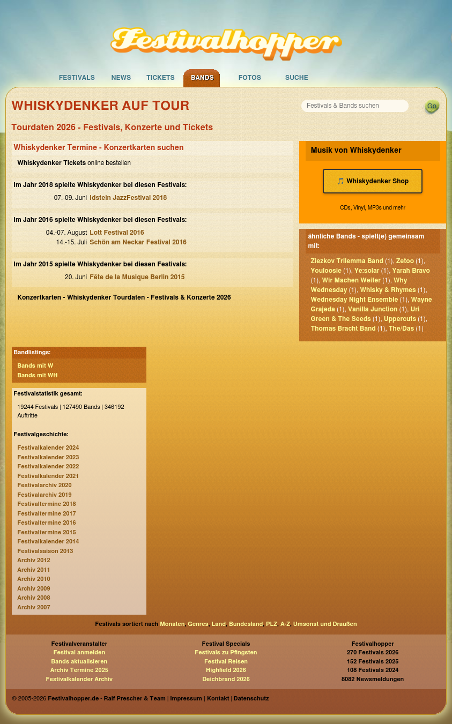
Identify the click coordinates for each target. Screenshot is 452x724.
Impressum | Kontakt (199, 698)
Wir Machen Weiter (351, 280)
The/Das (401, 328)
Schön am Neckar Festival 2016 (138, 242)
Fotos (250, 77)
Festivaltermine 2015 (46, 532)
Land (219, 624)
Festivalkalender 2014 (48, 541)
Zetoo (405, 261)
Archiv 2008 (33, 598)
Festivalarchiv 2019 (44, 495)
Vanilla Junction (373, 309)
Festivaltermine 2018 (46, 504)
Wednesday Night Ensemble (354, 299)
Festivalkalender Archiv (79, 679)
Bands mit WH (37, 375)
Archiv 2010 (33, 579)
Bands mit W (35, 366)
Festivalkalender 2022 (48, 466)
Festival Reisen (226, 662)
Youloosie (326, 270)
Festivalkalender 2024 (48, 448)
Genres (198, 624)
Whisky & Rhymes (388, 290)
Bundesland (246, 624)
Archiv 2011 (33, 570)
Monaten (172, 624)
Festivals (77, 77)
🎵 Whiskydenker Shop (373, 181)
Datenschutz (251, 698)
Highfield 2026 (226, 670)
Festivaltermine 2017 (46, 514)
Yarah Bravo (411, 270)
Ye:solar (367, 270)
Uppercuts (400, 319)
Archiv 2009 (33, 589)
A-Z (285, 624)
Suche (296, 77)
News (121, 77)
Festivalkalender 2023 (48, 457)
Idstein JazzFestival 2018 (128, 198)
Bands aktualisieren (79, 662)
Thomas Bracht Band (343, 328)
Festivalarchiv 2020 (44, 485)
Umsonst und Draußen (325, 624)
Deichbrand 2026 (226, 679)
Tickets (160, 77)
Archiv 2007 (33, 607)
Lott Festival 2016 (117, 232)
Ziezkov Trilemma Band (347, 261)
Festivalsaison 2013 (45, 551)
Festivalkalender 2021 (48, 476)
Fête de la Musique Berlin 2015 (137, 277)
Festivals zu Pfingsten (226, 652)
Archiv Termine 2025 (79, 670)
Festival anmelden (79, 652)
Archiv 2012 (33, 560)
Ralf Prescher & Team (135, 698)
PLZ (271, 624)
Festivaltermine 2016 (46, 523)
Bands (202, 77)
